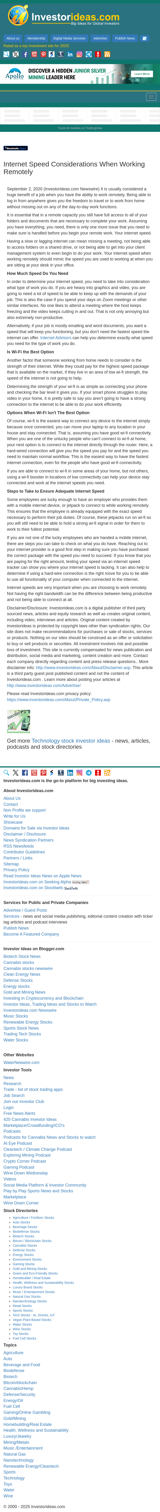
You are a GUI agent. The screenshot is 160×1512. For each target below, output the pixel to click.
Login (8, 1107)
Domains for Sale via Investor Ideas (36, 828)
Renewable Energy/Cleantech (31, 1466)
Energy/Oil (13, 1400)
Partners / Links (17, 858)
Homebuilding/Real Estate (27, 1424)
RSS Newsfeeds (18, 846)
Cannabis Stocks (25, 1245)
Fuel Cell (11, 1406)
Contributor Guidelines (24, 852)
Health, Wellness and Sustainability (36, 1430)
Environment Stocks (27, 1259)
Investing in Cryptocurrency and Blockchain (43, 998)
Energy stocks (16, 986)
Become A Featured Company (31, 934)
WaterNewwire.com (21, 1062)
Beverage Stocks (25, 1227)
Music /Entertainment (23, 1448)
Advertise (100, 38)
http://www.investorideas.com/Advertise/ (44, 685)
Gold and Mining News (24, 992)
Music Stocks (15, 1016)
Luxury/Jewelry (17, 1436)
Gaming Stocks (24, 1264)
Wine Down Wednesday (25, 1173)
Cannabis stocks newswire (28, 968)
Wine (8, 1496)
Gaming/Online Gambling (26, 1412)
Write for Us (14, 816)
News (8, 1077)
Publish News (125, 38)
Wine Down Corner (21, 1203)
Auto (7, 1358)
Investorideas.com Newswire (30, 1010)
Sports (9, 1472)
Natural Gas (14, 1454)
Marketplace (14, 1197)
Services (11, 916)
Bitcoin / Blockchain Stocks (32, 1241)
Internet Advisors (55, 337)
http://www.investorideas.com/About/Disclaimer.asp (83, 667)
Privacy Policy (16, 870)
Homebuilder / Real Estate (32, 1278)
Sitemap (11, 864)
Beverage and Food (21, 1364)
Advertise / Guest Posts (25, 910)
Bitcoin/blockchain (20, 1382)
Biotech (10, 1376)
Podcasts (12, 1131)
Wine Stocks (22, 1329)
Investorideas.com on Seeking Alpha (37, 882)
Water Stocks (15, 1040)
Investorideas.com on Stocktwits (33, 887)
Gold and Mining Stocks (30, 1269)
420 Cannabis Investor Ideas (30, 1119)
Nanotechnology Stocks (30, 1301)
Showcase (13, 822)
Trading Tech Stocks (22, 1034)
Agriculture (13, 1352)
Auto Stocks (21, 1222)
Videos (9, 1179)
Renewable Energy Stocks (27, 1022)
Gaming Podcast (18, 1167)
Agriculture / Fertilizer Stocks (33, 1217)
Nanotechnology (18, 1460)
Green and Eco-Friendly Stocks (35, 1273)
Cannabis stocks (18, 962)
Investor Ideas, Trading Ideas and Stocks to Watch (50, 1004)
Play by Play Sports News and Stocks (38, 1191)
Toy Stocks (21, 1334)
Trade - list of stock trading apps (33, 1089)
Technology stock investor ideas (71, 741)
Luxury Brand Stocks (28, 1287)
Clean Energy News (21, 974)
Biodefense (13, 1370)
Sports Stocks (23, 1310)
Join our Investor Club (23, 1101)
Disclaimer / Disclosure (24, 834)
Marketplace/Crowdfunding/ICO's (34, 1125)
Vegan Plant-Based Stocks (32, 1320)
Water (8, 1490)
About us (12, 38)
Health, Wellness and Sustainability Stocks (43, 1282)
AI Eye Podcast (17, 1143)
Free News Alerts (19, 1113)
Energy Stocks (23, 1255)
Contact (10, 804)
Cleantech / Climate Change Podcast (37, 1149)
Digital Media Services (69, 38)
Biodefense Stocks (26, 1231)
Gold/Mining (14, 1418)
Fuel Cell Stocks (24, 1338)
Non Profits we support (24, 810)
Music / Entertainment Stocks (34, 1292)
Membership (36, 38)
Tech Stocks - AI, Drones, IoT (34, 1315)
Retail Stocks (22, 1306)
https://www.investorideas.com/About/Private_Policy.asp (58, 699)
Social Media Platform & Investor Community (44, 1185)
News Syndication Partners (28, 840)
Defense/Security (19, 1394)
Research (12, 1083)
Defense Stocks (18, 980)
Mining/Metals (16, 1442)
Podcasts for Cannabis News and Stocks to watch (49, 1137)
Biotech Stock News (22, 956)
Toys (7, 1484)
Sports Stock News (21, 1028)
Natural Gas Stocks (27, 1296)
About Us (12, 798)
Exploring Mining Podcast (27, 1155)
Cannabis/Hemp (18, 1388)
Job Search (14, 1095)
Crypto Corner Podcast (24, 1161)
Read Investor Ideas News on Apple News (42, 876)
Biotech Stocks (23, 1236)
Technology (14, 1478)
